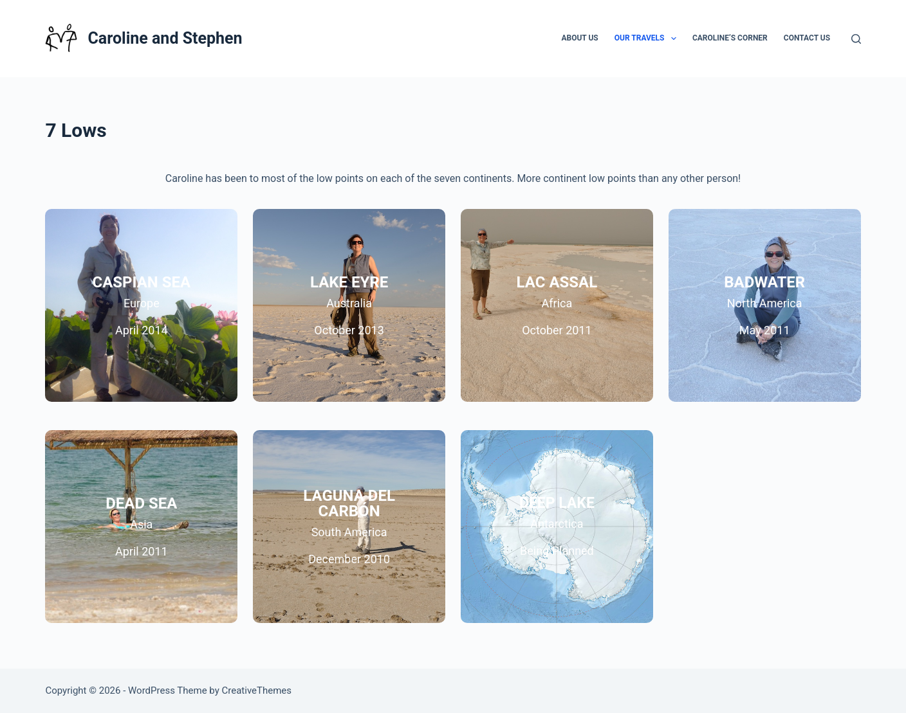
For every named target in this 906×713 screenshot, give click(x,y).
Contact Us (807, 37)
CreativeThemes (257, 690)
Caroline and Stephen (165, 38)
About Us (579, 37)
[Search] (856, 39)
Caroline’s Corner (730, 37)
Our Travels (648, 38)
